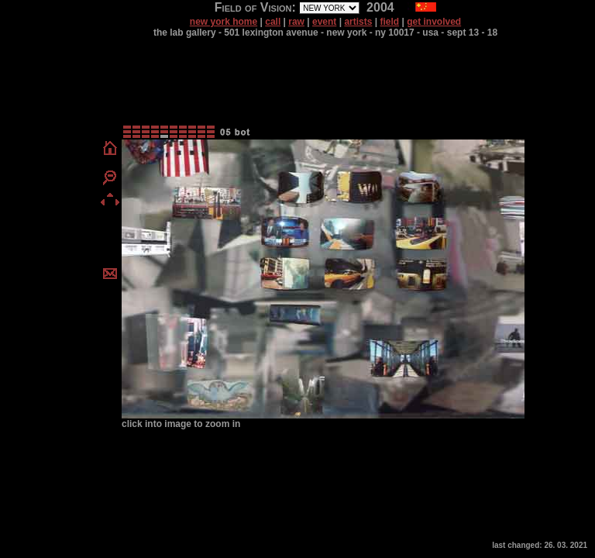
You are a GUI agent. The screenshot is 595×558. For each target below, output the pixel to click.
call (272, 21)
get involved (434, 21)
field (389, 21)
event (324, 21)
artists (358, 21)
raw (296, 21)
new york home (223, 21)
